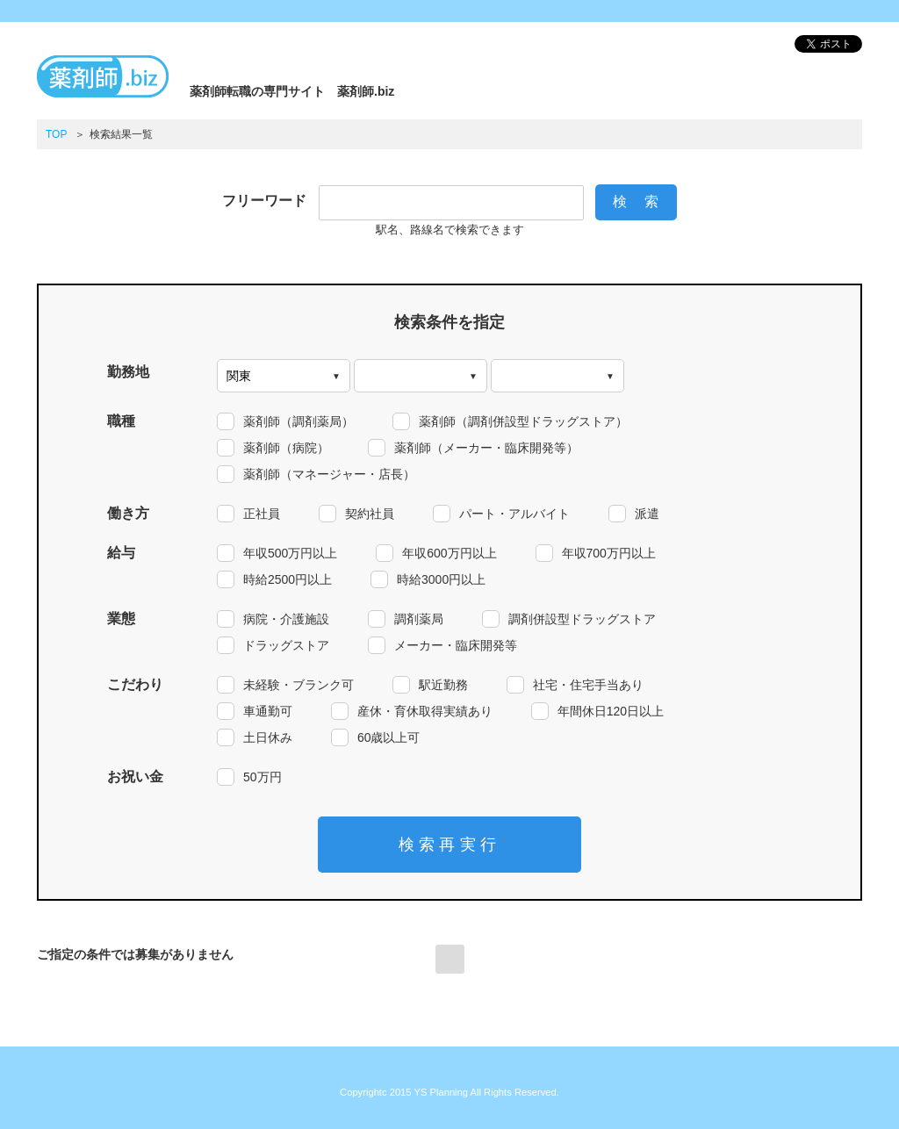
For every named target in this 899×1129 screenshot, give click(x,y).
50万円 (262, 777)
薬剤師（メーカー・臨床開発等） (486, 448)
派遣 (647, 514)
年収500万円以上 (290, 553)
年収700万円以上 (609, 553)
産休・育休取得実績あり (425, 711)
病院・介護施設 (286, 619)
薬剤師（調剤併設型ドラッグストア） (523, 421)
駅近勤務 (443, 685)
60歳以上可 (389, 737)
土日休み (267, 737)
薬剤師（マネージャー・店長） (329, 474)
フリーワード (264, 200)
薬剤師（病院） (286, 448)
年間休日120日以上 (610, 711)
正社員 (261, 514)
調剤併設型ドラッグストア (582, 619)
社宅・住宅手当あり (588, 685)
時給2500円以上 (287, 579)
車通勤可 (267, 711)
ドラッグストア (286, 645)
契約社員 (369, 514)
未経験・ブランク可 (298, 685)
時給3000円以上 (441, 579)
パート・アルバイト (514, 514)
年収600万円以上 (449, 553)
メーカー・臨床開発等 (455, 645)
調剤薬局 (418, 619)
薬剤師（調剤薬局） (298, 421)
